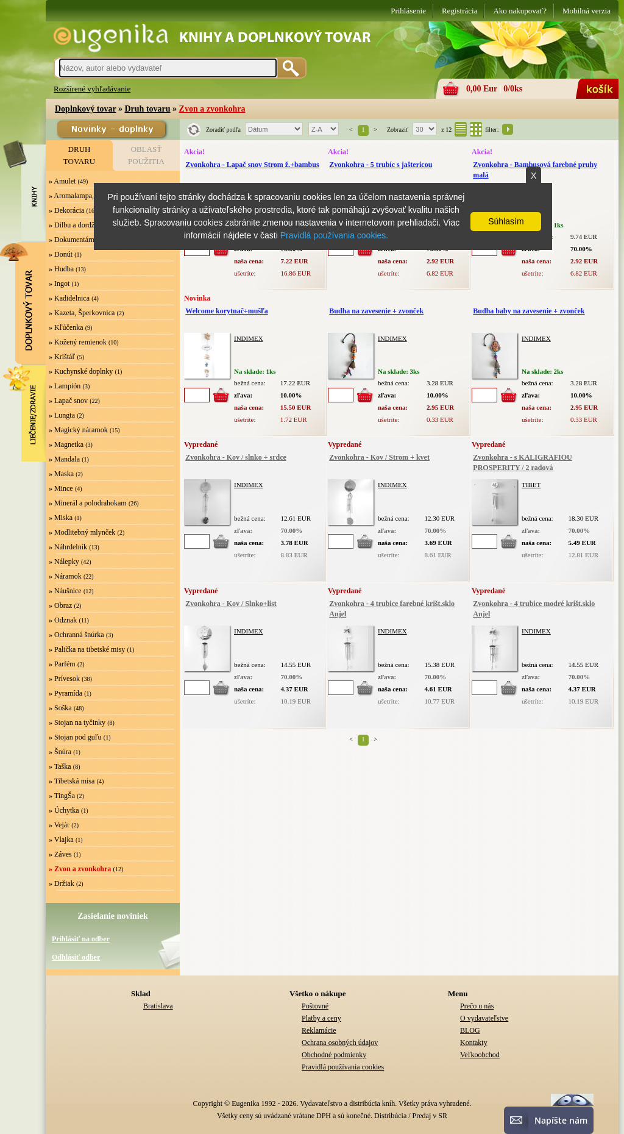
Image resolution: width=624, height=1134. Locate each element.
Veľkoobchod (480, 1054)
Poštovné (315, 1006)
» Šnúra (60, 751)
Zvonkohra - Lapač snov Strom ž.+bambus (252, 164)
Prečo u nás (477, 1006)
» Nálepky (64, 561)
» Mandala (64, 459)
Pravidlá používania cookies (343, 1067)
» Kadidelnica (69, 298)
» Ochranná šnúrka (76, 634)
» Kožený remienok (78, 342)
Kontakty (474, 1042)
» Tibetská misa (71, 781)
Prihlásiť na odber (81, 939)
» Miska (61, 517)
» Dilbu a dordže (73, 225)
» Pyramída (65, 693)
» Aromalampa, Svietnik (84, 195)
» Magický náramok (78, 430)
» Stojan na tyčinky (77, 722)
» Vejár (59, 825)
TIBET (531, 484)
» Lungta (62, 415)
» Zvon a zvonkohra (80, 869)
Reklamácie (319, 1030)
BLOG (470, 1030)
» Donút (61, 254)
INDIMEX (248, 338)
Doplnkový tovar (85, 108)
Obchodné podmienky (334, 1054)
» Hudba (61, 269)
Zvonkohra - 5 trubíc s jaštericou (380, 164)
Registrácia (459, 10)
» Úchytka (64, 810)
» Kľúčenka (66, 327)
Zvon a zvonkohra (212, 108)
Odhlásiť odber (76, 957)
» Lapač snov (68, 400)
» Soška (60, 708)
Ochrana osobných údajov (340, 1042)
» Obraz (60, 605)
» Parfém (62, 664)
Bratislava (158, 1006)
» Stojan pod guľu (75, 737)
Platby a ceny (321, 1018)
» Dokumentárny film (80, 239)
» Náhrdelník (68, 547)
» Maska (61, 473)
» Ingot (59, 283)
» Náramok (65, 576)
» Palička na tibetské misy (87, 649)
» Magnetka (66, 444)
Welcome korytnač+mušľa (226, 311)
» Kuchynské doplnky (81, 371)
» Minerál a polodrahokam (88, 503)
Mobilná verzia (586, 10)
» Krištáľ (62, 356)
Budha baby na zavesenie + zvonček (528, 311)
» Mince (61, 488)
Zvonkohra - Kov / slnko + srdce (235, 457)
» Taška (60, 766)
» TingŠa (62, 795)
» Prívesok (64, 678)
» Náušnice (65, 591)
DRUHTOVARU (79, 155)
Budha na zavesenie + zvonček (376, 311)
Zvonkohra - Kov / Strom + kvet (379, 457)
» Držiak (61, 883)
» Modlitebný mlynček (82, 532)
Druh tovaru (147, 108)
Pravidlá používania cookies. (334, 235)
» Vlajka (61, 839)
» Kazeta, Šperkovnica (82, 312)
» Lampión (64, 386)
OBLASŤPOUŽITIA (146, 155)
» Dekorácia (66, 210)
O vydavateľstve (484, 1018)
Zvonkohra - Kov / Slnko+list (231, 603)
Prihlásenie (408, 10)
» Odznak (63, 620)
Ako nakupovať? (520, 10)
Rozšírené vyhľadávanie (92, 88)
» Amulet (62, 181)
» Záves (60, 854)
